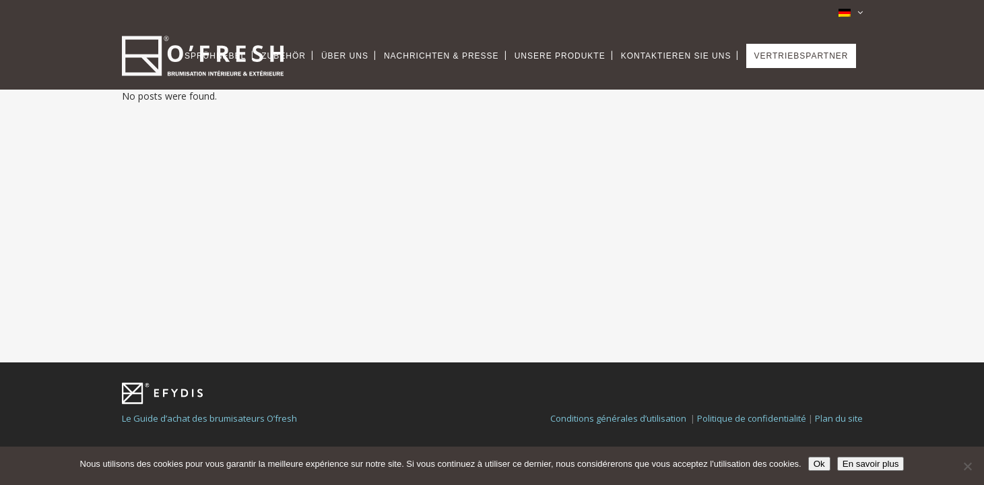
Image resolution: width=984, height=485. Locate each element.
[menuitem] (845, 11)
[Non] (967, 466)
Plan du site (839, 339)
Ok (819, 464)
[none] (845, 11)
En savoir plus (871, 464)
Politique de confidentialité (751, 339)
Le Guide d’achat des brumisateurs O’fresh (209, 339)
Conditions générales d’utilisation (618, 339)
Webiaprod (452, 385)
